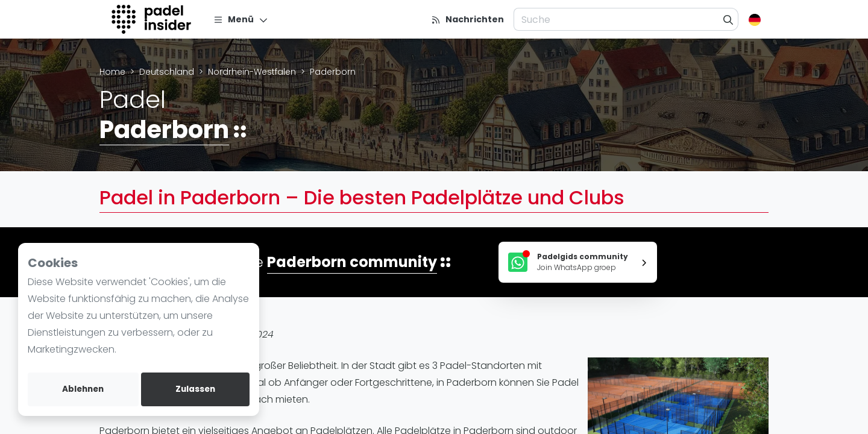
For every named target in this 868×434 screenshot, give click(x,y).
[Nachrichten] (467, 19)
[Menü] (240, 19)
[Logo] (152, 19)
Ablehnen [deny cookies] (83, 389)
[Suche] (728, 19)
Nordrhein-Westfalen (252, 72)
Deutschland (166, 72)
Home (112, 72)
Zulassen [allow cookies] (195, 389)
